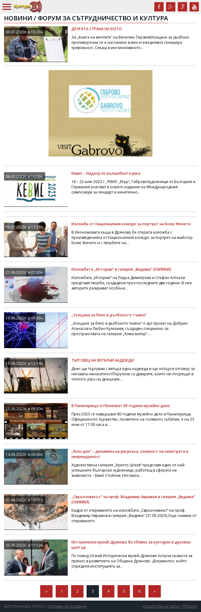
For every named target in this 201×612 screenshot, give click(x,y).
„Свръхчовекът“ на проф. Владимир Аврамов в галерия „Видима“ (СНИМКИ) (133, 499)
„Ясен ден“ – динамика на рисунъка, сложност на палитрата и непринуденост (129, 454)
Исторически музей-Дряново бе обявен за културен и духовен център (130, 544)
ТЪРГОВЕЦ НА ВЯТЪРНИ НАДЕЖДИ (102, 360)
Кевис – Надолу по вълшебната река (105, 173)
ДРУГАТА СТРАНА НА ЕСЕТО (96, 28)
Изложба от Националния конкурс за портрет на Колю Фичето (131, 224)
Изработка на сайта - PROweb (170, 606)
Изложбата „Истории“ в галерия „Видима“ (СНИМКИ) (121, 269)
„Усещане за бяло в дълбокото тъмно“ (109, 315)
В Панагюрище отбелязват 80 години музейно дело (120, 405)
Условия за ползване (67, 606)
